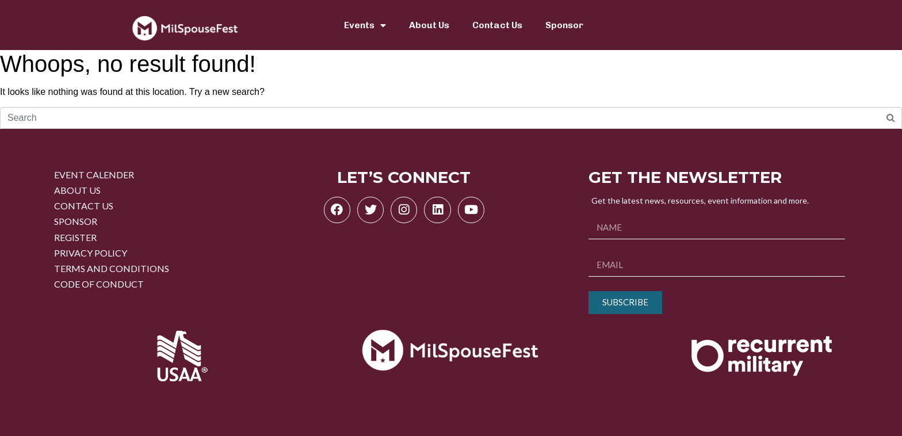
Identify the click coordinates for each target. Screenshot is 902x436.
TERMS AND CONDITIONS (111, 268)
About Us (429, 25)
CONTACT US (83, 205)
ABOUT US (77, 190)
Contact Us (497, 25)
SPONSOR (75, 221)
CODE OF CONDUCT (99, 283)
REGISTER (75, 237)
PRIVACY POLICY (90, 252)
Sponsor (564, 25)
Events (365, 25)
